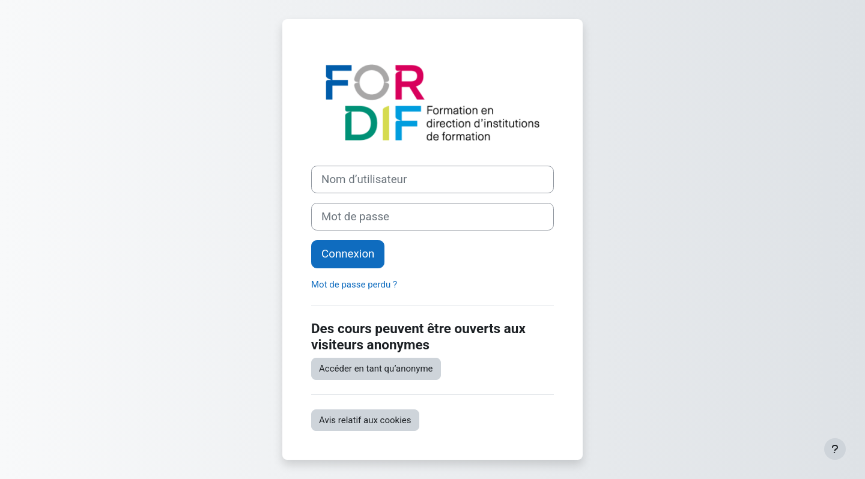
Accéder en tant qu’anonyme (376, 368)
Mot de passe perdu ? (354, 284)
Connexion (347, 254)
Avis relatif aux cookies (365, 420)
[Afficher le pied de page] (835, 449)
